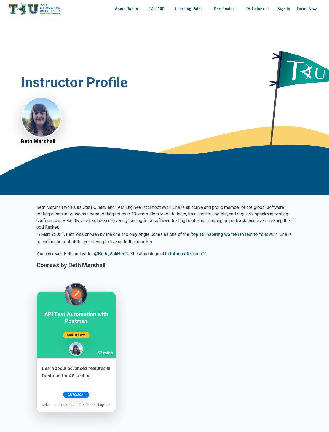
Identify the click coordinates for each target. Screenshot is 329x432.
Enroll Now (307, 9)
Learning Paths (189, 9)
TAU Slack (258, 9)
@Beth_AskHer (111, 253)
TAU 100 (156, 9)
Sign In (283, 9)
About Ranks (126, 9)
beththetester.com (185, 253)
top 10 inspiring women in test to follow (234, 234)
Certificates (224, 9)
